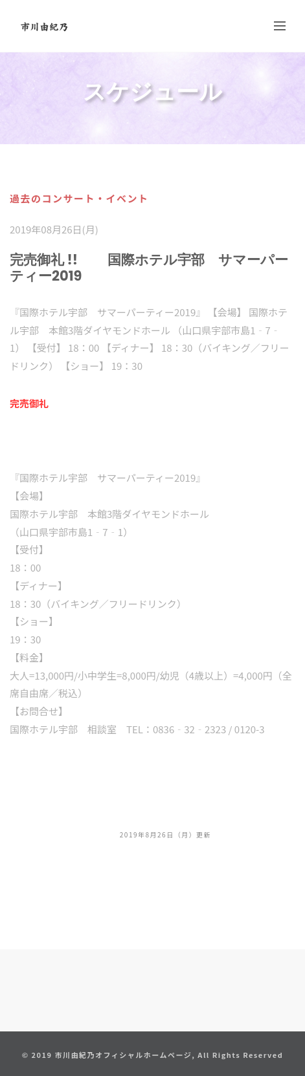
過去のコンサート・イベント (79, 198)
